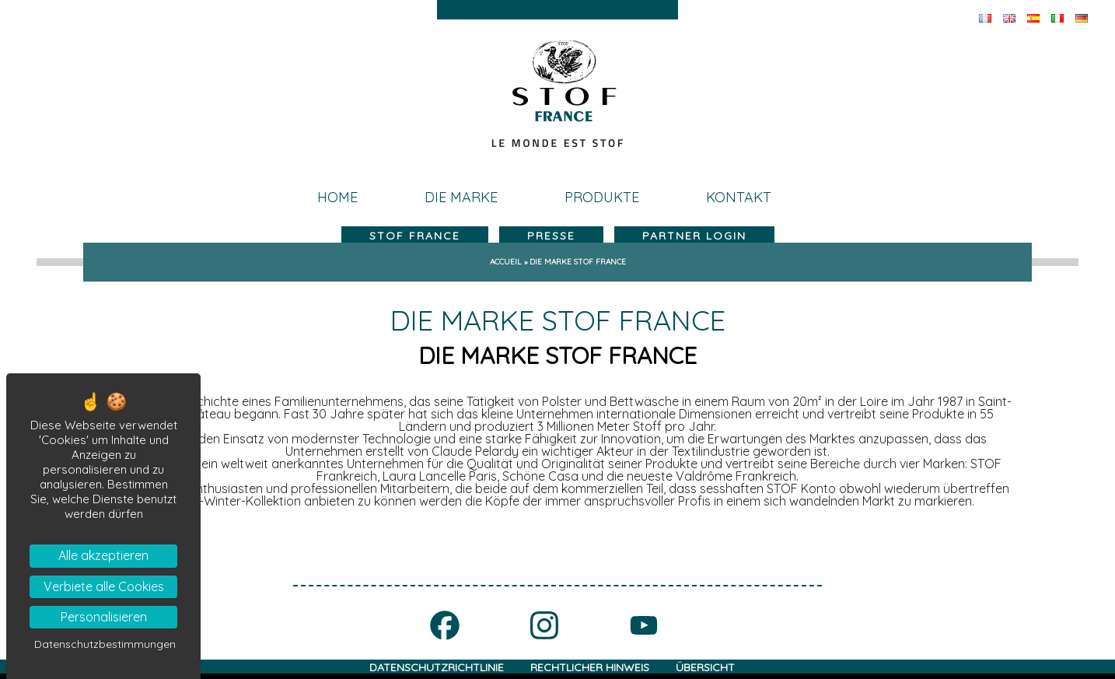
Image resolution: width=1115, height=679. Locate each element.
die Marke (461, 197)
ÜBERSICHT (705, 667)
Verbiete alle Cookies (104, 586)
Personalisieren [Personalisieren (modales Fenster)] (104, 617)
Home (337, 197)
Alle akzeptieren (103, 555)
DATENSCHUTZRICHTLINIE (436, 667)
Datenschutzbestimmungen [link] (105, 644)
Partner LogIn (694, 236)
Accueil (506, 262)
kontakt (738, 197)
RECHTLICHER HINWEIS (589, 667)
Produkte (601, 197)
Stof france (414, 236)
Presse (551, 236)
